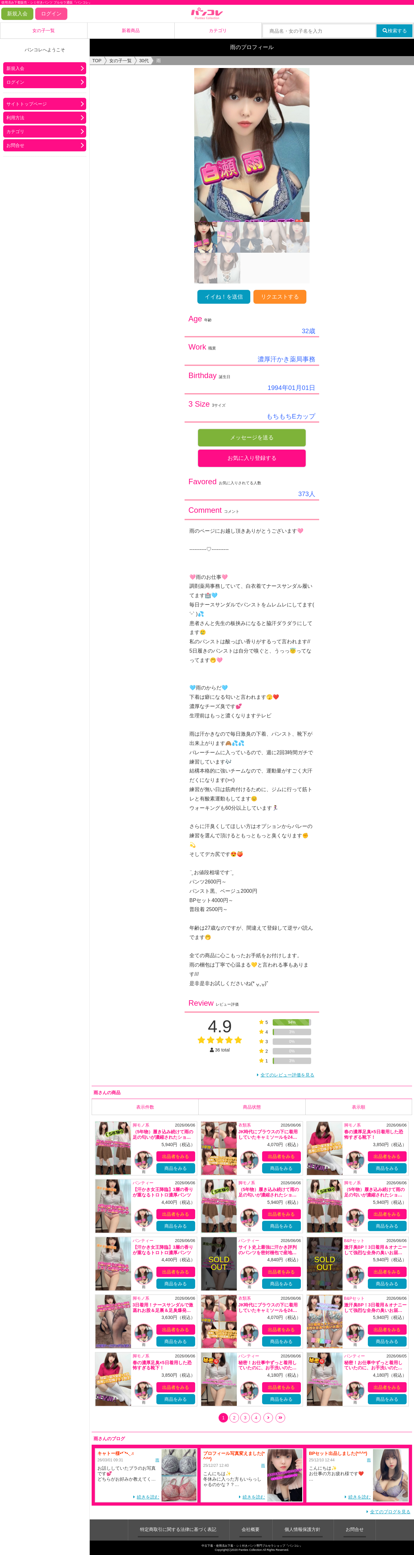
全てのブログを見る (390, 1511)
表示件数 (145, 1106)
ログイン (51, 13)
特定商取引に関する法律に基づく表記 (178, 1529)
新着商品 (131, 30)
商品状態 (252, 1106)
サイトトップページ (26, 103)
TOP (97, 60)
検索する (394, 30)
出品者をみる (175, 1156)
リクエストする (280, 297)
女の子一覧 (43, 30)
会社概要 (251, 1529)
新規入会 (17, 13)
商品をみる (175, 1168)
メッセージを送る (252, 438)
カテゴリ (218, 30)
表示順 (358, 1106)
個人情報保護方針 (302, 1529)
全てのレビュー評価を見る (287, 1075)
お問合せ (15, 145)
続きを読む (148, 1496)
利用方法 (15, 117)
